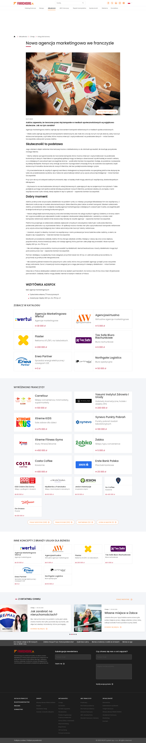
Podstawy (84, 702)
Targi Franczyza (108, 709)
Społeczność (93, 8)
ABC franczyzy (64, 8)
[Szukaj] (69, 3)
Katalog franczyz (30, 8)
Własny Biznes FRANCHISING (45, 702)
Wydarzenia (62, 712)
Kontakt (105, 721)
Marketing (106, 718)
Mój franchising (63, 724)
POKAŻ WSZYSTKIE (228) (39, 522)
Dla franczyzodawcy (87, 709)
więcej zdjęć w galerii (107, 112)
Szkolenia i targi (41, 709)
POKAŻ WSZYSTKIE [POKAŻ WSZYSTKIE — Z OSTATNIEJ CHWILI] (124, 599)
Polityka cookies (20, 740)
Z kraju (32, 37)
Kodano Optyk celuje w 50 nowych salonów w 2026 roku (26, 643)
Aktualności (52, 8)
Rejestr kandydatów (79, 8)
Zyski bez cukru (86, 642)
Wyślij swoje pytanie (104, 684)
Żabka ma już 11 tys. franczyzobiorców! (61, 642)
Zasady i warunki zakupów (45, 712)
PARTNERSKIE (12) (85, 522)
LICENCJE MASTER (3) (107, 522)
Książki (38, 706)
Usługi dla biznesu (44, 37)
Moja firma (62, 727)
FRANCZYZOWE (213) (63, 522)
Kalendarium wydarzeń (110, 706)
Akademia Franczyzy (109, 715)
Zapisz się (60, 664)
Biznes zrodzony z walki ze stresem (108, 642)
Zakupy (41, 8)
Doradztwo (114, 8)
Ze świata (61, 706)
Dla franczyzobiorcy (87, 706)
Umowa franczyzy (87, 712)
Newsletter (106, 702)
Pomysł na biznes (64, 733)
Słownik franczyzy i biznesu (90, 718)
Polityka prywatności (34, 740)
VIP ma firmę (62, 730)
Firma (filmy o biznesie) (66, 721)
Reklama (105, 8)
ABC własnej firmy (87, 715)
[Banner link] (73, 23)
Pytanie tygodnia (64, 709)
